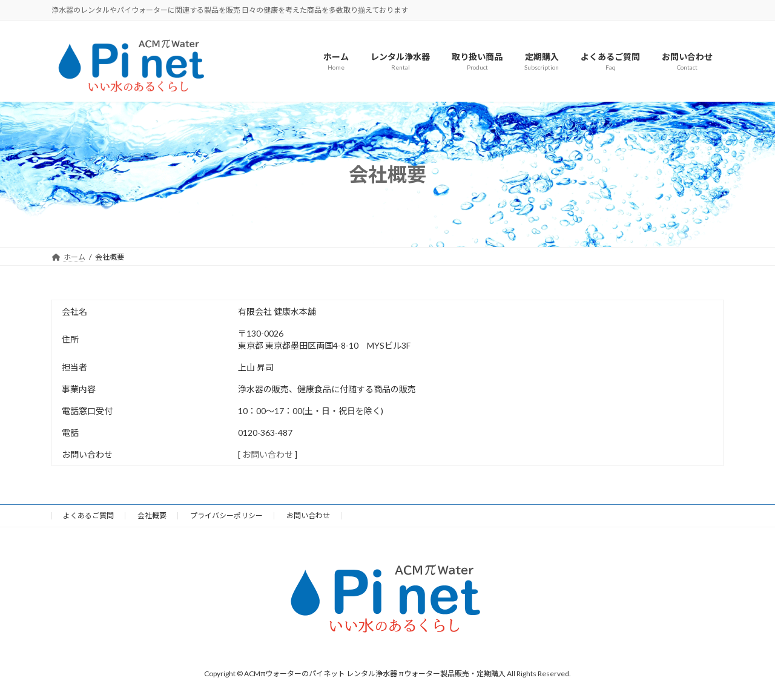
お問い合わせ (267, 454)
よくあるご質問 (88, 515)
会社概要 (152, 515)
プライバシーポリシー (226, 515)
